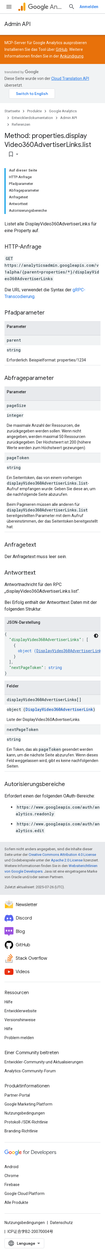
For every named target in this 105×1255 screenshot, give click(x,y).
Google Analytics (63, 111)
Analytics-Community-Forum (30, 1071)
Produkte (34, 111)
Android (11, 1166)
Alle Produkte (16, 1202)
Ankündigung (71, 56)
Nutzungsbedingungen (24, 1113)
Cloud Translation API (70, 78)
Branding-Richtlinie (21, 1131)
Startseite (12, 111)
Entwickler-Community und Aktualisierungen (43, 1062)
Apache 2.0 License (67, 860)
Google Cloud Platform (24, 1193)
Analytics (46, 7)
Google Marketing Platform (28, 1104)
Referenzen (21, 124)
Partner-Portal (17, 1095)
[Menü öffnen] (9, 6)
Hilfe (8, 1002)
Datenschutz (61, 1222)
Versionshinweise (20, 1020)
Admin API (17, 24)
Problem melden (19, 1037)
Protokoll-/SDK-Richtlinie (26, 1122)
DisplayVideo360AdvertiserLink (69, 650)
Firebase (12, 1184)
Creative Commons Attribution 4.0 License (62, 854)
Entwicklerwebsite (20, 1011)
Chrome (11, 1175)
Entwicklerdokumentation (32, 118)
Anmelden (89, 6)
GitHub (61, 49)
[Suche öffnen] (71, 6)
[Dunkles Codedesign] (96, 635)
